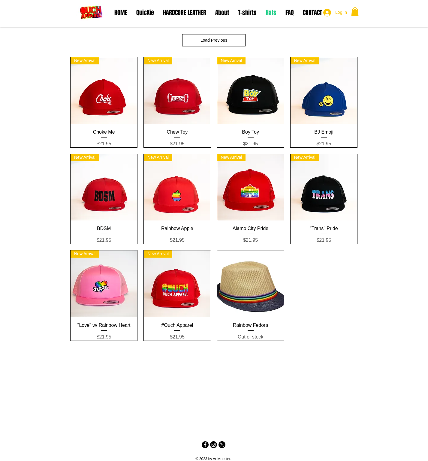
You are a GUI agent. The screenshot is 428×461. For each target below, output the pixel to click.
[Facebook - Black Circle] (205, 444)
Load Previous (214, 40)
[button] (355, 11)
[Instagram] (213, 444)
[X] (222, 444)
